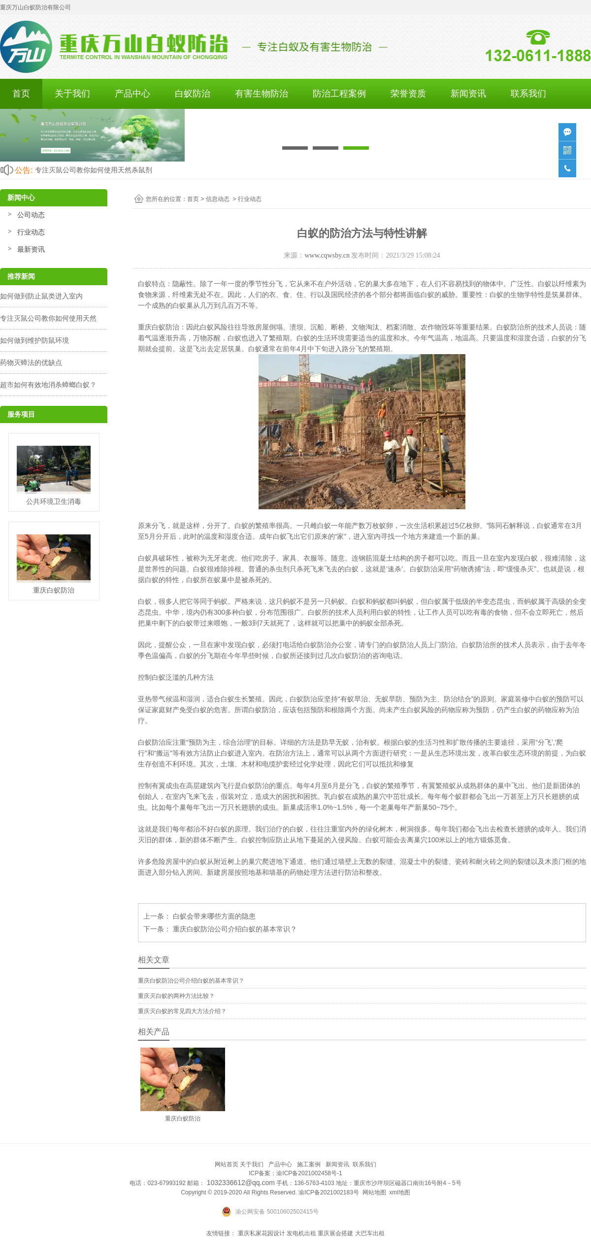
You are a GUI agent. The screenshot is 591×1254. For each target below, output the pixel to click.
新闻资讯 (468, 94)
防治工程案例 (339, 94)
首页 (21, 94)
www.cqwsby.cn (327, 255)
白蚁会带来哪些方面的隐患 (213, 916)
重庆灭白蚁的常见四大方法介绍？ (182, 1011)
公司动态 (31, 215)
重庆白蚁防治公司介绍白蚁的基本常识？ (234, 929)
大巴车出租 (370, 1233)
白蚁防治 (192, 94)
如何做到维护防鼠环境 (34, 340)
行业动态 (31, 232)
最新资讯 (31, 249)
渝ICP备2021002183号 (328, 1192)
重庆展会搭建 (335, 1233)
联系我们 (528, 94)
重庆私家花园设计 (261, 1233)
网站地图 (374, 1192)
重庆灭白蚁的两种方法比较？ (176, 995)
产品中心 (132, 94)
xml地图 (399, 1192)
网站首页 (226, 1164)
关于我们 (72, 94)
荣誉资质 (408, 94)
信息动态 (218, 199)
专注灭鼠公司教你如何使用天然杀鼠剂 (93, 170)
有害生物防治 (261, 94)
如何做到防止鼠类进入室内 (41, 296)
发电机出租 (301, 1233)
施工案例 (309, 1164)
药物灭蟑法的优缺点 (31, 362)
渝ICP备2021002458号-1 (309, 1173)
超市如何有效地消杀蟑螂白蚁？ (48, 385)
